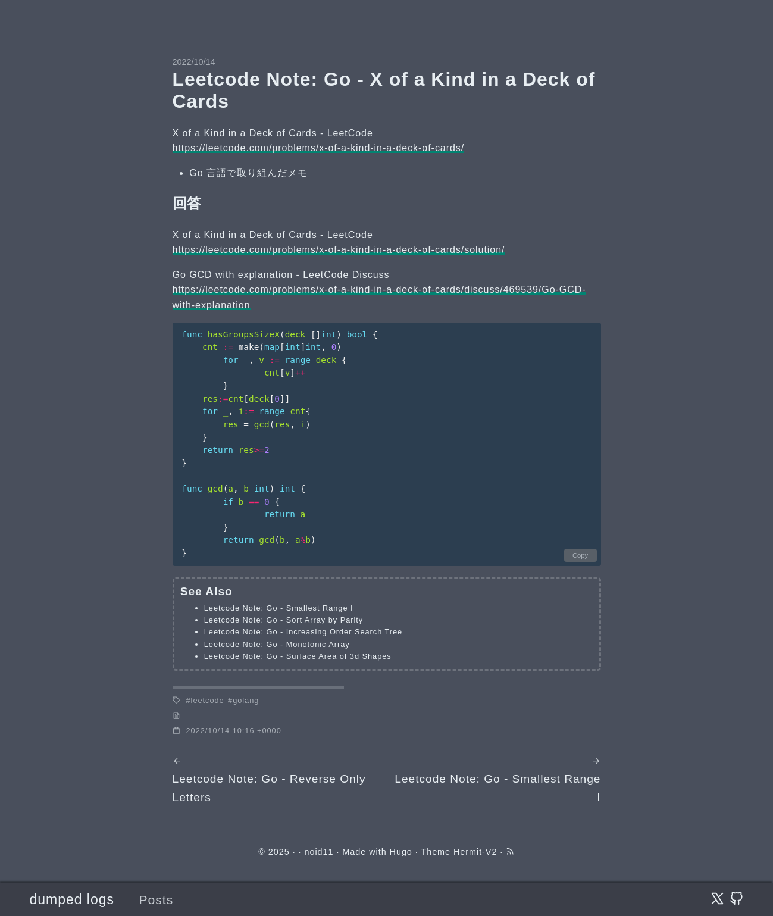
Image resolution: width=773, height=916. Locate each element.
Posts (156, 899)
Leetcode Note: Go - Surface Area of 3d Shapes (298, 656)
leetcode (207, 700)
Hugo (401, 851)
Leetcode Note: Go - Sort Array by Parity (283, 619)
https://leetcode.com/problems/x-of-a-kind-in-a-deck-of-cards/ (319, 148)
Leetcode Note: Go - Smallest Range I (278, 608)
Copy (580, 555)
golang (246, 700)
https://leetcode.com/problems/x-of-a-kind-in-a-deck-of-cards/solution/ (339, 250)
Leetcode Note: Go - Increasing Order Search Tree (303, 631)
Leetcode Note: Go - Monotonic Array (277, 644)
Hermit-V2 (475, 851)
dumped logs (72, 899)
